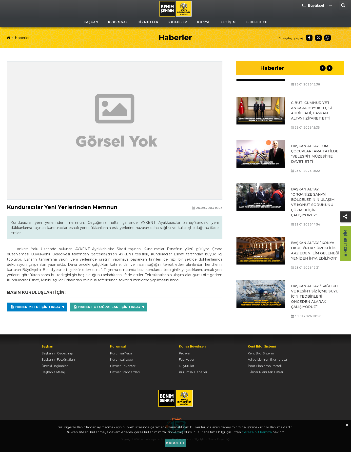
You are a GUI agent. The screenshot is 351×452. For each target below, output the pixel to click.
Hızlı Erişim (345, 243)
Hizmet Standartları (125, 372)
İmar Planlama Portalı (265, 366)
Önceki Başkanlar (54, 366)
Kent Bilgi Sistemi (261, 353)
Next (329, 68)
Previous (323, 68)
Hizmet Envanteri (123, 366)
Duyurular (186, 366)
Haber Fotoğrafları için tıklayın (108, 307)
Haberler (22, 38)
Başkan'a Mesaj (53, 372)
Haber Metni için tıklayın (37, 307)
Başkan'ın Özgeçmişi (57, 353)
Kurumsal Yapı (121, 353)
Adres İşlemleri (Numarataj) (268, 359)
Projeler (185, 353)
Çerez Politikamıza (257, 432)
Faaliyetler (187, 359)
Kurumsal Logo (121, 359)
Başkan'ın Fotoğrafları (58, 359)
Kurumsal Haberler (193, 372)
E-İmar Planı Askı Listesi (265, 372)
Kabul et (175, 443)
